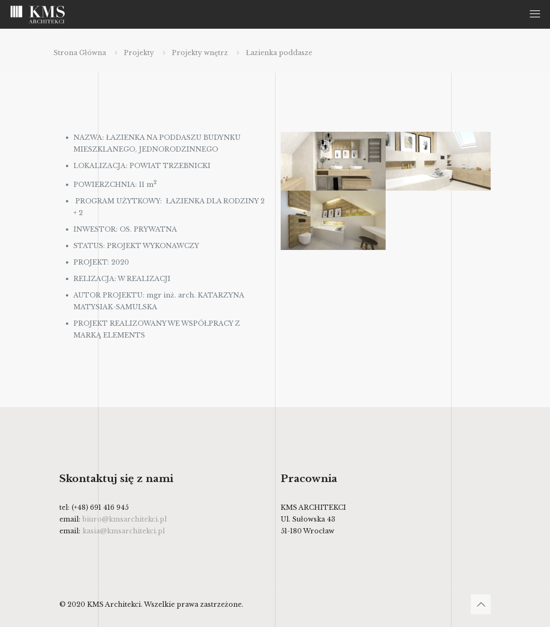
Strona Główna (80, 52)
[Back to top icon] (481, 604)
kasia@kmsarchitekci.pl (123, 531)
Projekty (139, 52)
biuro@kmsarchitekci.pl (124, 519)
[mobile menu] (535, 14)
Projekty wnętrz (200, 52)
